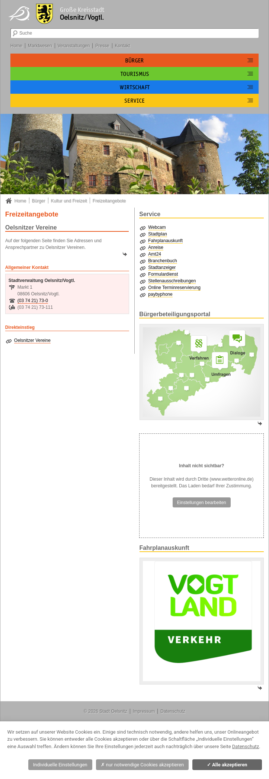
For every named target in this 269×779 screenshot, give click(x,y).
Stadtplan (157, 234)
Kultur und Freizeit (69, 200)
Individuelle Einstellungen (60, 764)
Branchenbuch (162, 260)
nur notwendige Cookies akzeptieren (142, 764)
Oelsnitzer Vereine (32, 340)
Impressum (144, 711)
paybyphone (160, 294)
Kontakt (122, 45)
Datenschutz (172, 711)
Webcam (157, 227)
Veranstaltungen (74, 45)
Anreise (155, 247)
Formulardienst (163, 274)
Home (16, 45)
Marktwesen (40, 45)
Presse (102, 45)
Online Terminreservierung (174, 287)
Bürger (38, 200)
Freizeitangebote (109, 200)
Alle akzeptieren (227, 764)
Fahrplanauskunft (165, 240)
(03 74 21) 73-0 (32, 300)
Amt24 (154, 254)
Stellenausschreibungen (172, 280)
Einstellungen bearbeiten (201, 502)
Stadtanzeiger (162, 267)
